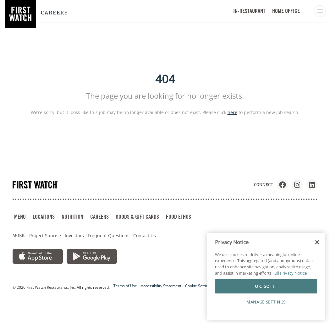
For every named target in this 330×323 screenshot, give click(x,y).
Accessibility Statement (161, 285)
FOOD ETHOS (178, 216)
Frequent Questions (108, 235)
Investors (74, 235)
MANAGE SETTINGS (266, 302)
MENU (20, 216)
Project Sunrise (45, 235)
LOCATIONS (44, 216)
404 (165, 79)
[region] (266, 276)
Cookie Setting (197, 285)
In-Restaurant (249, 11)
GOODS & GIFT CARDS (137, 216)
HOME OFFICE (286, 11)
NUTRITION (72, 216)
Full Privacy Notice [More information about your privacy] (289, 273)
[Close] (317, 242)
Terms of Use (125, 285)
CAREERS (99, 216)
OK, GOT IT (266, 286)
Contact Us (144, 235)
